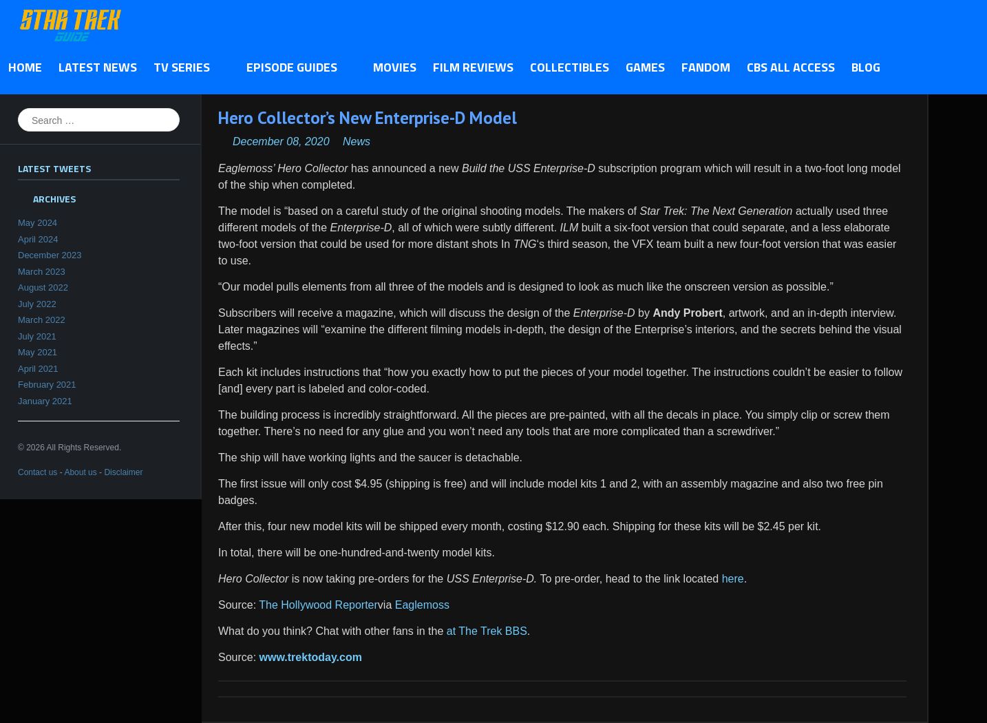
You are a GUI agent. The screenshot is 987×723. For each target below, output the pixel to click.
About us (80, 472)
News (356, 141)
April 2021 (38, 369)
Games (645, 67)
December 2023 (50, 255)
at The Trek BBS (487, 631)
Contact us (37, 472)
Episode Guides (295, 68)
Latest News (98, 67)
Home (25, 67)
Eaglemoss (422, 605)
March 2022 (41, 320)
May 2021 (37, 352)
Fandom (705, 67)
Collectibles (569, 67)
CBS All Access (791, 67)
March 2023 (41, 271)
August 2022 (43, 287)
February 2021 (47, 384)
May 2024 (37, 223)
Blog (865, 67)
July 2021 (37, 336)
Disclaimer (123, 472)
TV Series (185, 68)
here (733, 579)
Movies (394, 67)
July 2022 (37, 304)
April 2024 (38, 239)
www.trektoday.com (310, 657)
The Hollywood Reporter (318, 605)
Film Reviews (473, 67)
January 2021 (45, 401)
